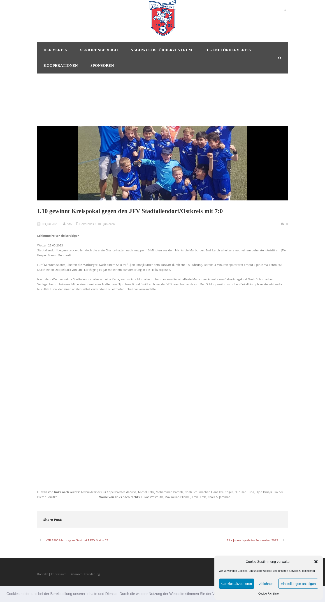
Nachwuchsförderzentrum (161, 50)
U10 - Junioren (105, 224)
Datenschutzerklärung (85, 574)
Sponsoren (102, 65)
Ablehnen (266, 584)
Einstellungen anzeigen (298, 584)
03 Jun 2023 (50, 224)
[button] (316, 561)
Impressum (59, 574)
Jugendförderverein (228, 50)
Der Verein (55, 50)
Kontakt (42, 574)
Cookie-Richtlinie (268, 593)
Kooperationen (61, 65)
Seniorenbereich (99, 50)
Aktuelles (87, 224)
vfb (69, 224)
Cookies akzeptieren (236, 584)
